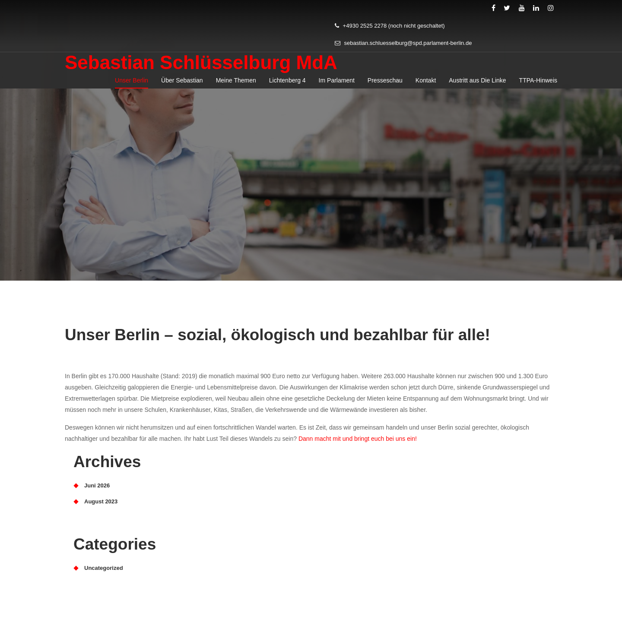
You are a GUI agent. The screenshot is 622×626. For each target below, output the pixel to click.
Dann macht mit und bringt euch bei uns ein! (357, 438)
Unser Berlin (131, 84)
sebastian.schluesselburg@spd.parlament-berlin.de (403, 47)
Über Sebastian (182, 84)
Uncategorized (103, 568)
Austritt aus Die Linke (477, 84)
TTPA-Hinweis (538, 84)
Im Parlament (337, 84)
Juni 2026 (97, 485)
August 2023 (100, 501)
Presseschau (385, 84)
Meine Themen (236, 84)
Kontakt (426, 84)
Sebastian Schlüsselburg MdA (201, 66)
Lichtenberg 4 (287, 84)
